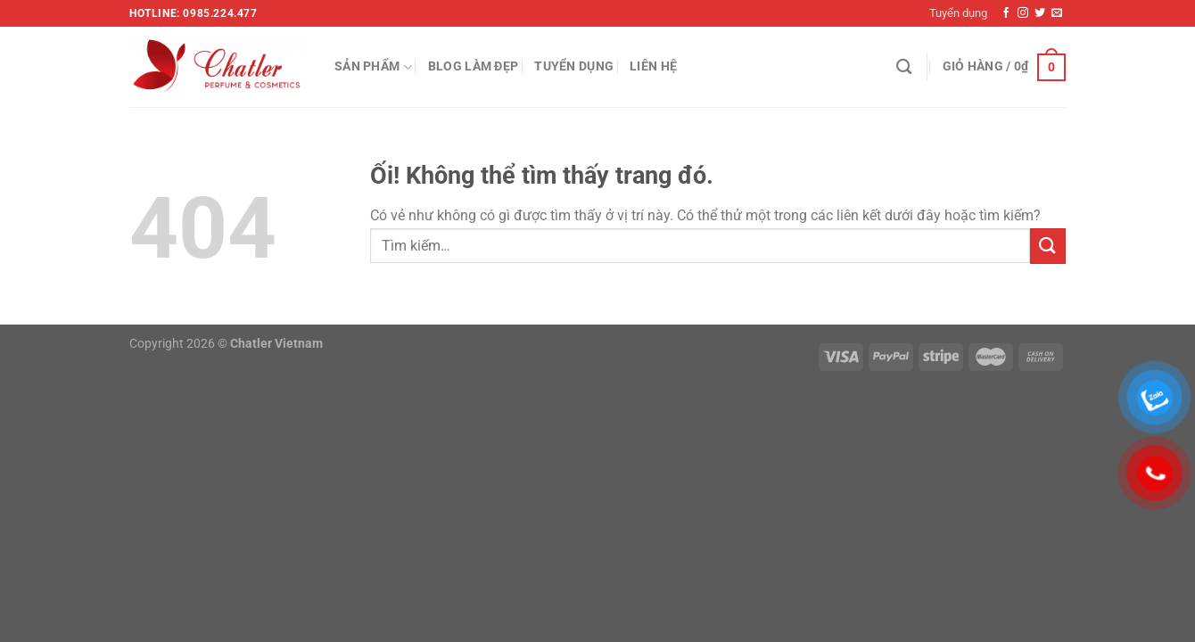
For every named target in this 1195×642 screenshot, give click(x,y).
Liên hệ (653, 66)
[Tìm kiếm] (903, 67)
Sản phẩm (373, 67)
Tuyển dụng (958, 13)
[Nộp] (1048, 245)
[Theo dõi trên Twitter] (1039, 13)
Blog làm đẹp (473, 66)
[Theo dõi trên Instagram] (1023, 13)
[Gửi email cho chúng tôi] (1056, 13)
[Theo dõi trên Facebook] (1006, 13)
